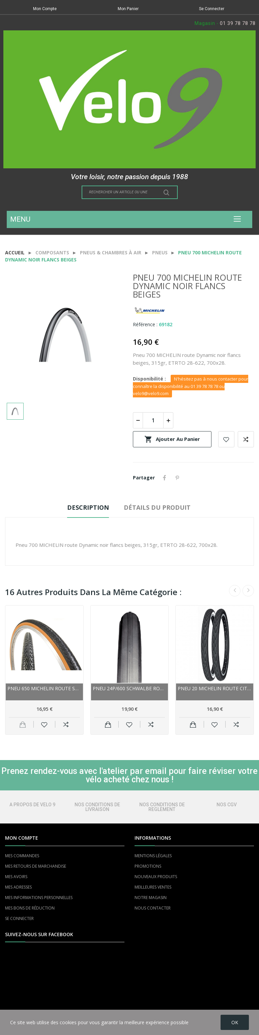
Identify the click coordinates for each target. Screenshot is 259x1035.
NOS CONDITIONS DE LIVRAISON (97, 807)
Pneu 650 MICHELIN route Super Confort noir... (44, 688)
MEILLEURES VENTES (153, 887)
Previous (234, 590)
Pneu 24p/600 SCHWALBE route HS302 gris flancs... (130, 688)
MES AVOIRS (16, 876)
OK (234, 1022)
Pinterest (177, 478)
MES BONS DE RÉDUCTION (30, 908)
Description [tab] (88, 507)
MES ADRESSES (18, 887)
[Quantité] (153, 420)
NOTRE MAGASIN (151, 897)
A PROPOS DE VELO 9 (32, 804)
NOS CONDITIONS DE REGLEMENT (162, 807)
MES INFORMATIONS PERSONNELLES (39, 897)
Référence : (145, 324)
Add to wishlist (226, 439)
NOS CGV (227, 804)
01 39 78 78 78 (238, 23)
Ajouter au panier (172, 439)
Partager (164, 478)
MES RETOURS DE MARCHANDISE (35, 866)
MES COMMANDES (22, 856)
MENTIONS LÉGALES (153, 856)
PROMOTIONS (148, 866)
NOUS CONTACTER (153, 908)
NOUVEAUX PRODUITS (156, 876)
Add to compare (245, 439)
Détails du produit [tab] (157, 507)
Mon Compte (45, 8)
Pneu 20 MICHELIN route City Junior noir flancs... (215, 688)
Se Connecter (211, 8)
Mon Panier (128, 8)
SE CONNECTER (19, 918)
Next (248, 590)
